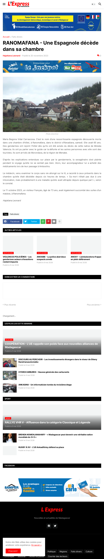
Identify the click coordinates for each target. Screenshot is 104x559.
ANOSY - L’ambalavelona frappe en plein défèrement (86, 258)
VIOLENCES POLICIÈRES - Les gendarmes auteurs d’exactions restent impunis (18, 259)
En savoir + (36, 545)
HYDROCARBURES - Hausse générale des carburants (43, 372)
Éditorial (21, 556)
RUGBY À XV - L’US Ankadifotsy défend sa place (41, 447)
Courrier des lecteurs (57, 556)
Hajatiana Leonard (11, 55)
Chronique (9, 556)
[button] (4, 4)
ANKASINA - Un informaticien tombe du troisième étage (45, 384)
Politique (52, 551)
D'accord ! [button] (13, 551)
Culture (89, 551)
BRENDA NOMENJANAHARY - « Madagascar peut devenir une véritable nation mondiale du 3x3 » (55, 435)
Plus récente (10, 304)
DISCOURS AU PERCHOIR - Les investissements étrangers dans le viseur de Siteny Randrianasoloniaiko (57, 360)
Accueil (6, 37)
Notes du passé (36, 556)
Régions (63, 551)
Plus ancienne (93, 304)
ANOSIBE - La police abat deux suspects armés (51, 258)
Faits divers (17, 37)
